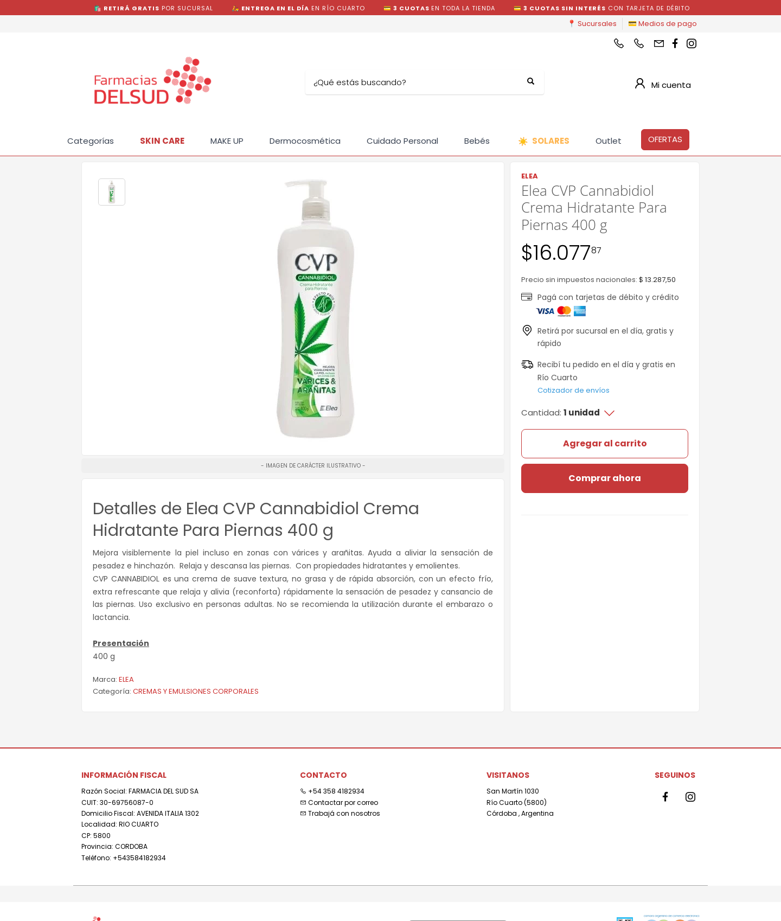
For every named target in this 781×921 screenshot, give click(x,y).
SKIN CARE (162, 140)
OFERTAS (665, 139)
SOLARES (543, 141)
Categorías (90, 140)
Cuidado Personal (402, 140)
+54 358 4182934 (332, 791)
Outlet (609, 140)
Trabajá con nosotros (340, 813)
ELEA (126, 679)
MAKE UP (227, 140)
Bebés (477, 140)
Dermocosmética (305, 140)
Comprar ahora (604, 478)
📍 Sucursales (592, 23)
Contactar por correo (339, 802)
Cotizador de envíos (573, 390)
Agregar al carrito (605, 443)
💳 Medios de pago (662, 23)
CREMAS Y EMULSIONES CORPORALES (196, 691)
